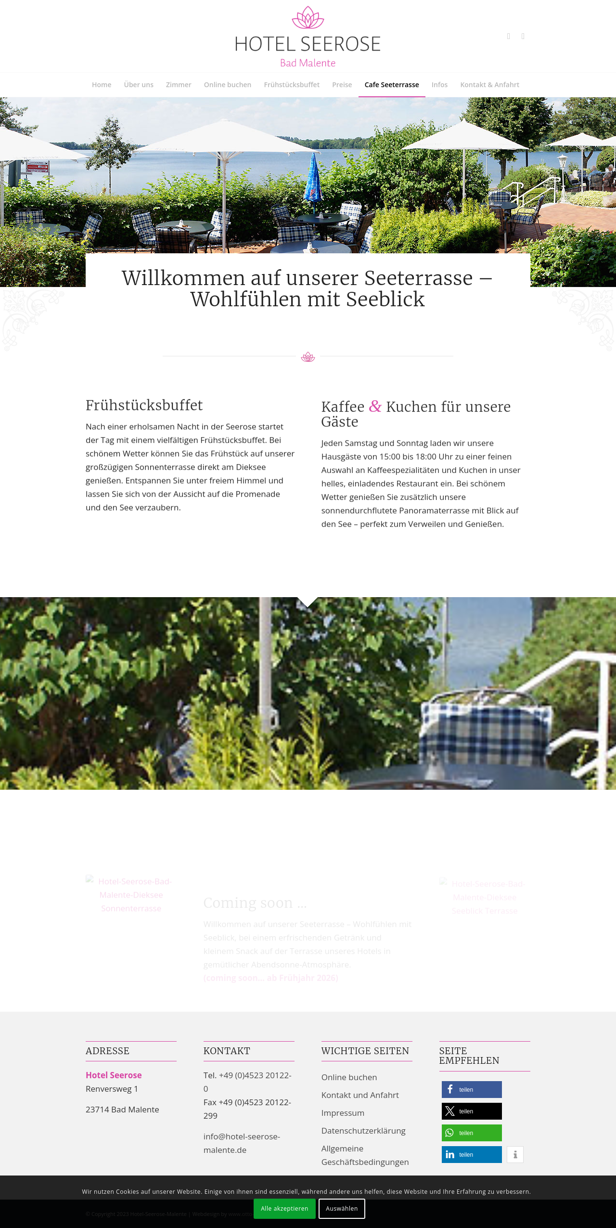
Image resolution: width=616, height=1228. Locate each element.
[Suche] (524, 109)
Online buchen (349, 1077)
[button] (472, 1089)
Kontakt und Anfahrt (360, 1094)
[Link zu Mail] (523, 36)
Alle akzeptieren (284, 1208)
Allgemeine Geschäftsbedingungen (365, 1155)
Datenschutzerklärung (363, 1130)
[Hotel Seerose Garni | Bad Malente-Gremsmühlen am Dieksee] (308, 36)
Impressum (343, 1112)
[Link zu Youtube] (508, 36)
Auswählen (342, 1208)
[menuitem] (102, 85)
